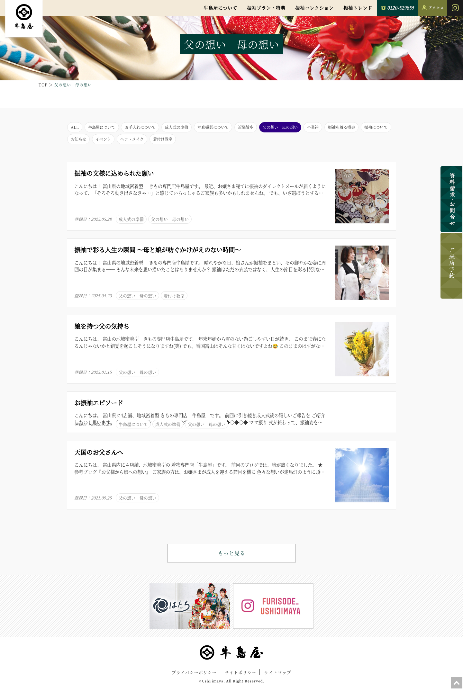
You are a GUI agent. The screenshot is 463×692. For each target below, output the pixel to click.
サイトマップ (277, 676)
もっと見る (231, 556)
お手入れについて (151, 128)
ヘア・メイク (222, 141)
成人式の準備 (194, 128)
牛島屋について (220, 7)
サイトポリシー (240, 676)
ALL (75, 128)
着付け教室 (258, 141)
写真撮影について (237, 128)
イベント (189, 141)
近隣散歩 (275, 128)
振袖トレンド (357, 7)
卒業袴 (353, 128)
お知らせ (160, 141)
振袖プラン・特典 (266, 7)
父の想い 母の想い (315, 128)
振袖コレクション (314, 7)
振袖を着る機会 (87, 141)
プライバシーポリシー (194, 676)
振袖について (127, 141)
